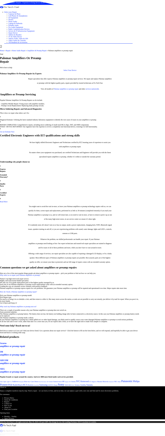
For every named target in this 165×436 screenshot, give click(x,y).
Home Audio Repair (19, 50)
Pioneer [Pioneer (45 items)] (4, 384)
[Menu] (1, 46)
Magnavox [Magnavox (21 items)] (94, 381)
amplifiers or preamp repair (69, 89)
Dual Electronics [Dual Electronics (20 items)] (42, 381)
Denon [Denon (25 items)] (36, 381)
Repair (8, 50)
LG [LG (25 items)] (90, 381)
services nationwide (92, 89)
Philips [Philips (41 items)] (136, 381)
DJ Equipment (13, 18)
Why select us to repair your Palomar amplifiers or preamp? (20, 275)
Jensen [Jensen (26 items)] (73, 381)
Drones (10, 20)
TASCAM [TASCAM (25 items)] (68, 385)
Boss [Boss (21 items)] (29, 381)
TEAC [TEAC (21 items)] (72, 385)
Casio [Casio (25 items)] (32, 381)
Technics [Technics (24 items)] (77, 385)
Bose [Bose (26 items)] (25, 381)
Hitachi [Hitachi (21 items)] (60, 381)
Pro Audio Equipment (15, 27)
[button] (69, 70)
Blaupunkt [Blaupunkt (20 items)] (21, 381)
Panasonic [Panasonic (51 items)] (127, 381)
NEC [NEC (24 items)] (115, 381)
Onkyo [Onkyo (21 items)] (119, 381)
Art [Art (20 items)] (11, 381)
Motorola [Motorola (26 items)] (105, 381)
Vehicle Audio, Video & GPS (18, 38)
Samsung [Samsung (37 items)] (43, 385)
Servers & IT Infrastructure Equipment (21, 31)
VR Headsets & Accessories (17, 42)
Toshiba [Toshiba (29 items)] (83, 385)
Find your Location (10, 409)
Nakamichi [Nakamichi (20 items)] (111, 381)
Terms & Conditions (11, 400)
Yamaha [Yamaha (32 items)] (89, 385)
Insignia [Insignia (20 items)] (66, 381)
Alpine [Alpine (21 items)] (4, 381)
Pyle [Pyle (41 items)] (10, 384)
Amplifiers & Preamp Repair (37, 50)
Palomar (56, 89)
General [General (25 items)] (55, 381)
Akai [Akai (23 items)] (1, 381)
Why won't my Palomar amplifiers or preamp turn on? (18, 306)
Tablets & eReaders (15, 35)
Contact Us (8, 404)
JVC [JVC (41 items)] (78, 381)
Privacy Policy (9, 398)
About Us (7, 407)
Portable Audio (13, 25)
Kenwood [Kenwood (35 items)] (85, 381)
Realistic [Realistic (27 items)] (31, 385)
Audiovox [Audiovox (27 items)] (15, 381)
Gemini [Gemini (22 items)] (51, 381)
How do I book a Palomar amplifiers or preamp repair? (18, 292)
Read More (4, 202)
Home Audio (12, 21)
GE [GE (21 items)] (47, 381)
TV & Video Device (15, 37)
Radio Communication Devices (19, 29)
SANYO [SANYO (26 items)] (50, 385)
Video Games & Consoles (17, 40)
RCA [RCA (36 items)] (25, 385)
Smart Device (13, 33)
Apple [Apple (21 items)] (8, 381)
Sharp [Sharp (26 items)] (55, 385)
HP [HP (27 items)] (63, 381)
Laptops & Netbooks (15, 23)
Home (2, 50)
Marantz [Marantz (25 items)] (99, 381)
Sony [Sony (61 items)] (61, 384)
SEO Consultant (83, 422)
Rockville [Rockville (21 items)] (36, 385)
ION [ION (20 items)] (70, 381)
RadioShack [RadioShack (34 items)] (18, 385)
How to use (8, 405)
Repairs (6, 402)
